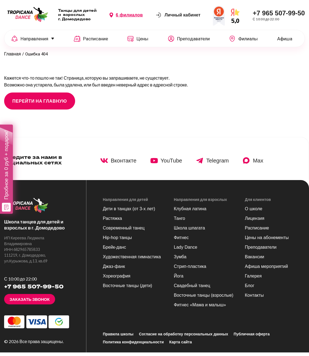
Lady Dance (185, 250)
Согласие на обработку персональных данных (183, 337)
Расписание (257, 231)
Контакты (254, 298)
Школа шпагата (189, 231)
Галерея (253, 279)
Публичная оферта (252, 337)
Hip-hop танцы (117, 241)
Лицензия (254, 222)
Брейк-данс (114, 250)
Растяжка (112, 222)
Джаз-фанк (114, 270)
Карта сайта (180, 345)
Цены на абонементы (267, 241)
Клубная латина (190, 212)
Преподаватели (260, 250)
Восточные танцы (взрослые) (203, 298)
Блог (249, 289)
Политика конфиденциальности (133, 345)
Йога (178, 279)
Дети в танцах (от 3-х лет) (129, 212)
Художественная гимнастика (132, 260)
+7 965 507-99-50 (279, 14)
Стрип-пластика (190, 270)
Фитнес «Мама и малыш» (200, 308)
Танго (179, 222)
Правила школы (118, 337)
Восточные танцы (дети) (127, 289)
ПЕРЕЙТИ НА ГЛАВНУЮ (39, 104)
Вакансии (254, 260)
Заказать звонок (30, 302)
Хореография (116, 279)
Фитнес (181, 241)
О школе (253, 212)
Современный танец (123, 231)
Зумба (180, 260)
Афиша (284, 40)
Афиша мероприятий (266, 270)
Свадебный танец (192, 289)
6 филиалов (129, 16)
